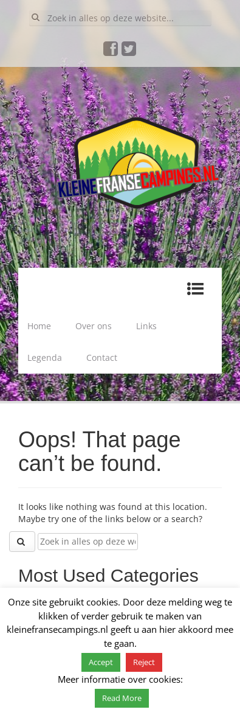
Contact (101, 357)
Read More (122, 697)
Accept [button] (101, 662)
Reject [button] (144, 662)
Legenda (44, 357)
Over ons (93, 326)
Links (146, 326)
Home (39, 326)
